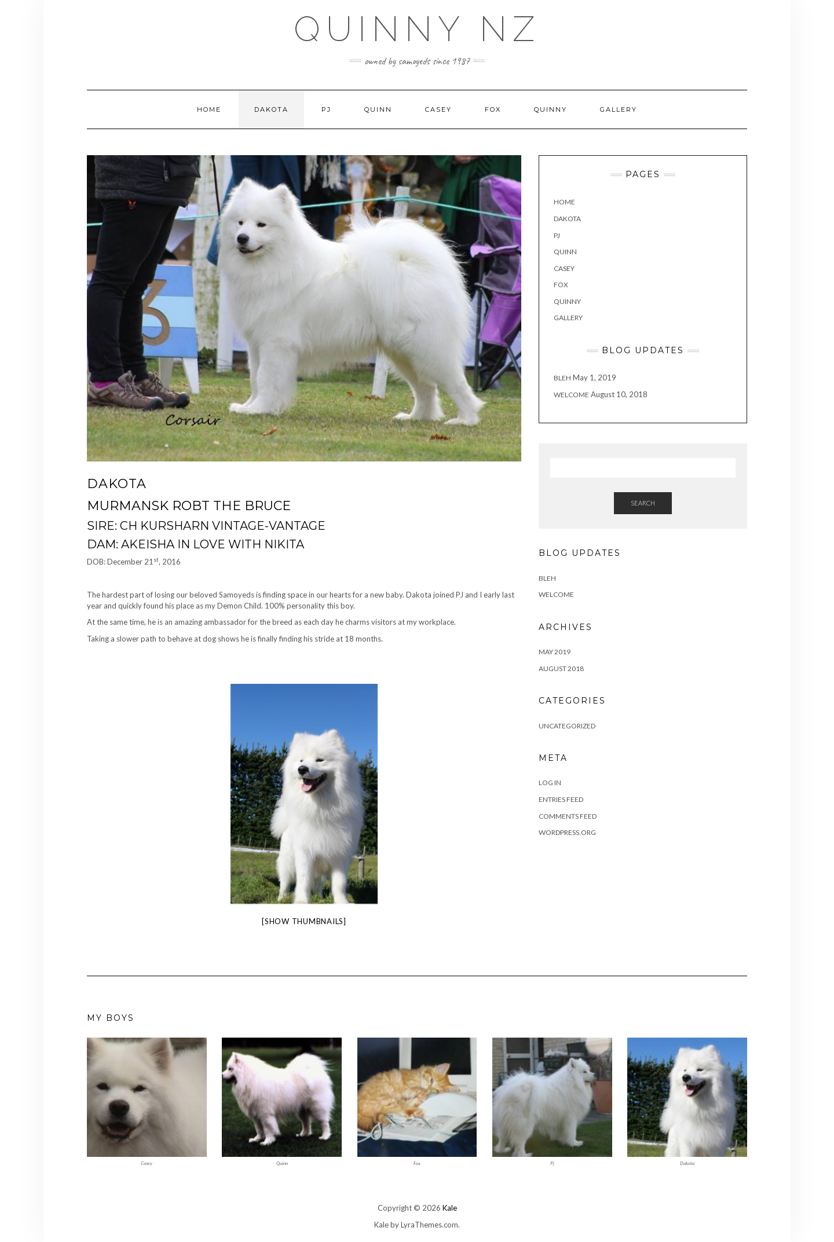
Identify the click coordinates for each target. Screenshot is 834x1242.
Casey (438, 109)
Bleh (562, 377)
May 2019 (554, 651)
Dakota (271, 109)
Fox (493, 109)
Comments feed (568, 816)
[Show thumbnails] (304, 921)
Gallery (618, 109)
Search (643, 503)
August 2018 (561, 668)
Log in (550, 782)
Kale (449, 1207)
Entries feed (561, 799)
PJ (326, 109)
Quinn (378, 109)
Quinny (550, 109)
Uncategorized (567, 725)
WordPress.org (567, 832)
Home (209, 109)
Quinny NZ (417, 29)
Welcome (571, 394)
